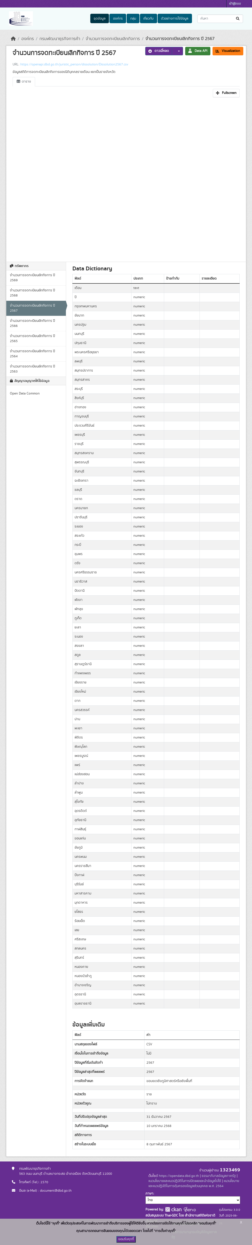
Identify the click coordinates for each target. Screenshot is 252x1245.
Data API (197, 51)
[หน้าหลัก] (13, 39)
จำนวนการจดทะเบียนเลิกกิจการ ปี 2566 (32, 323)
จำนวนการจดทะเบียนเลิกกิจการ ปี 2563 (32, 369)
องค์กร (118, 18)
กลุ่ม (133, 18)
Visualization (228, 51)
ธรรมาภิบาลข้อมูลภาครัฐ (219, 1176)
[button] (177, 51)
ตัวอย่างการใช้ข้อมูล (174, 18)
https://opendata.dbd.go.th (179, 1176)
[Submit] (238, 18)
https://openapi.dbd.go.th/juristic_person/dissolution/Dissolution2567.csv (74, 64)
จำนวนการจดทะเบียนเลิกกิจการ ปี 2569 (32, 278)
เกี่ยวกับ (148, 18)
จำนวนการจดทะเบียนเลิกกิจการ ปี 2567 (179, 39)
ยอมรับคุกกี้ (126, 1239)
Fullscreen (226, 93)
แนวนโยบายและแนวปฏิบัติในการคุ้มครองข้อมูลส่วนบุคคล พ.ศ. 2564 (193, 1184)
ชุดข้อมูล (100, 18)
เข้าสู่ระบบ (235, 3)
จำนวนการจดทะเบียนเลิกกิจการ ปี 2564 (32, 354)
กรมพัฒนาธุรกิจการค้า (59, 39)
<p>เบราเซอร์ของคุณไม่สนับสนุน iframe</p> (126, 178)
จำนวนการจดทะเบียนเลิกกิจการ (113, 39)
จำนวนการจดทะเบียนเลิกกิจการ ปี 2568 (32, 293)
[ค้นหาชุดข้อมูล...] (220, 18)
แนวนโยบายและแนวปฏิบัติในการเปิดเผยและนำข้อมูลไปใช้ (184, 1181)
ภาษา (149, 1193)
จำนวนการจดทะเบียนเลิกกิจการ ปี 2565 (32, 339)
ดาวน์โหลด (158, 51)
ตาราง (24, 81)
